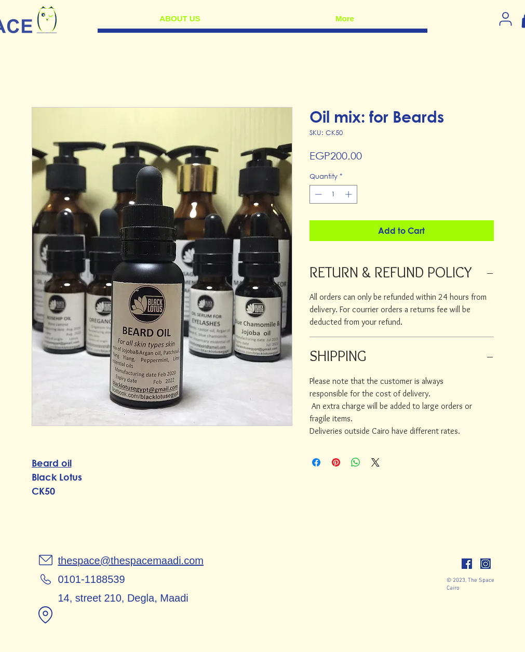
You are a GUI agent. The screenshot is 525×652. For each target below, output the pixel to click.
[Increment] (349, 194)
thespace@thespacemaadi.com (131, 560)
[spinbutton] (333, 194)
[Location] (45, 615)
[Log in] (505, 19)
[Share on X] (375, 462)
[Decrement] (317, 194)
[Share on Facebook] (316, 462)
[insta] (485, 563)
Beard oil (52, 463)
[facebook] (467, 563)
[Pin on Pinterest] (336, 462)
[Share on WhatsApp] (355, 462)
